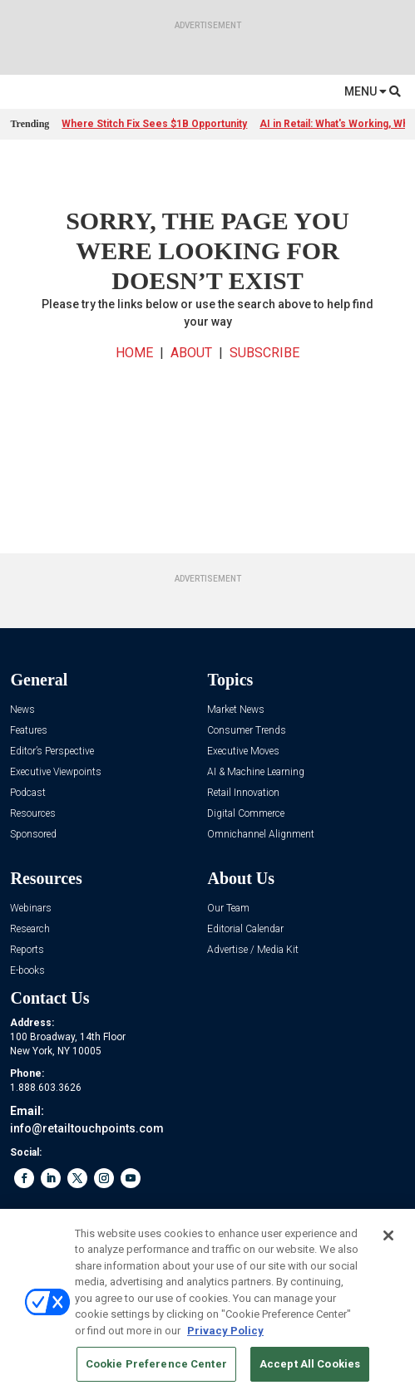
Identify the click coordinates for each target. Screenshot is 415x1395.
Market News (235, 710)
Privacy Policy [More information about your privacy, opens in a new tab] (225, 1330)
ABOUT (191, 353)
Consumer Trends (246, 730)
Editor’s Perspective (52, 751)
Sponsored (33, 834)
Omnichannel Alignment (260, 834)
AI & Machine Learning (255, 772)
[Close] (388, 1235)
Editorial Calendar (245, 929)
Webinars (31, 908)
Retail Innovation (243, 793)
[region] (207, 1302)
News (22, 710)
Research (30, 929)
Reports (27, 950)
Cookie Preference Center (156, 1364)
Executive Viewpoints (55, 772)
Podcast (28, 793)
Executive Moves (243, 751)
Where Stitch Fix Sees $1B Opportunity (154, 124)
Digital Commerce (245, 813)
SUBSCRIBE (264, 353)
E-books (27, 970)
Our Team (228, 908)
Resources (33, 813)
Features (28, 730)
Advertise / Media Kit (253, 950)
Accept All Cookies (309, 1364)
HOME (134, 353)
